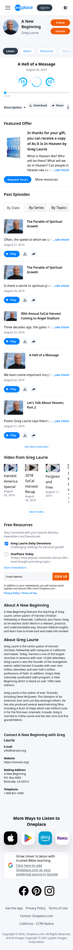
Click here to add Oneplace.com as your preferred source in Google (37, 869)
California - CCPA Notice (36, 924)
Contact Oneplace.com (36, 916)
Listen (10, 51)
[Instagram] (49, 891)
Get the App (14, 908)
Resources (46, 51)
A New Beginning (31, 24)
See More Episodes (37, 446)
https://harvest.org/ (16, 762)
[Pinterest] (36, 891)
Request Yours (17, 179)
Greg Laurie (30, 33)
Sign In (44, 7)
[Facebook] (24, 891)
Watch (27, 51)
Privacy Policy (36, 908)
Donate (60, 31)
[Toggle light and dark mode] (65, 7)
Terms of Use (58, 908)
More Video (36, 512)
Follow (60, 22)
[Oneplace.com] (24, 7)
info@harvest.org (15, 750)
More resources (46, 179)
